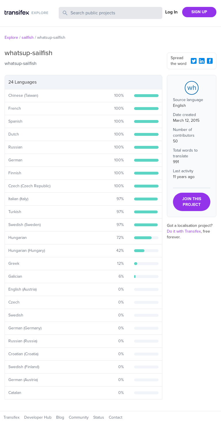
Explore (11, 37)
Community (79, 417)
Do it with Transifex (184, 231)
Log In (171, 12)
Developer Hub (38, 417)
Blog (60, 417)
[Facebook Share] (210, 61)
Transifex (11, 417)
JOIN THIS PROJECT (191, 201)
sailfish (28, 37)
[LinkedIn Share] (202, 61)
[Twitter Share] (194, 61)
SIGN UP (199, 11)
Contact (115, 417)
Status (98, 417)
